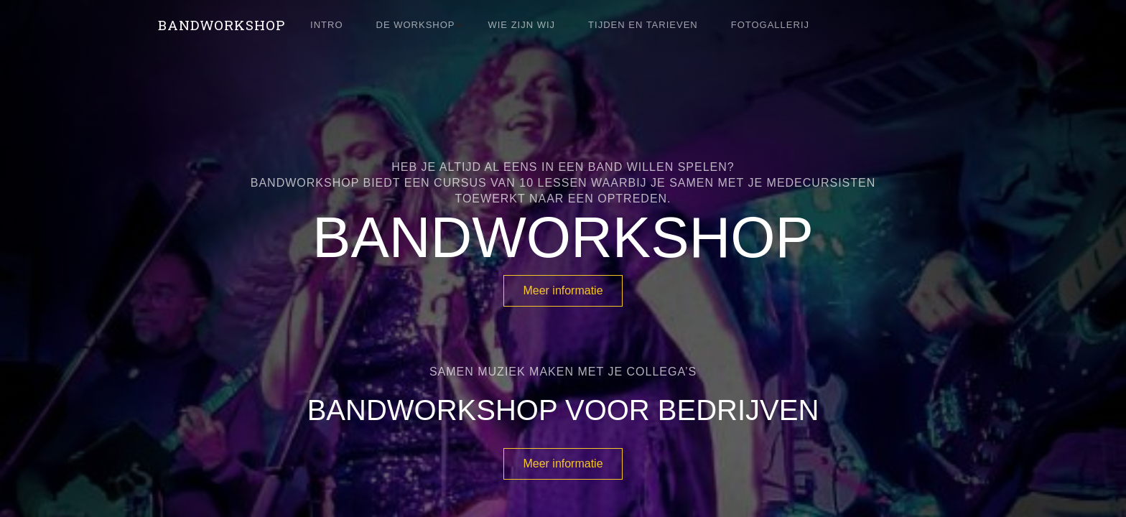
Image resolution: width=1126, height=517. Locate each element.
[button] (423, 25)
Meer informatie (562, 290)
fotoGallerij (770, 24)
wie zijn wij (521, 24)
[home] (221, 25)
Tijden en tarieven (643, 24)
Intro (326, 24)
